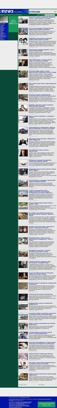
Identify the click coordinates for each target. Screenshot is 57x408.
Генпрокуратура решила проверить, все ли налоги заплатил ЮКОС (41, 50)
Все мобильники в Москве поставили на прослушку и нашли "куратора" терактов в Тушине (41, 214)
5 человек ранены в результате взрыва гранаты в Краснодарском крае (40, 333)
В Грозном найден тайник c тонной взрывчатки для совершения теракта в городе (42, 71)
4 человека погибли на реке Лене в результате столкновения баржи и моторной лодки (42, 314)
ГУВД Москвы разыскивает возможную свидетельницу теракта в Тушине (40, 39)
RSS (19, 404)
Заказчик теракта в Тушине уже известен (41, 353)
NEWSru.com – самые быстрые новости (17, 406)
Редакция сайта (19, 403)
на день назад (23, 384)
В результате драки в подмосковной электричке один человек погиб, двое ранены (42, 95)
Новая (13, 405)
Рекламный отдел (26, 403)
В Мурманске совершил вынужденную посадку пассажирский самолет (40, 161)
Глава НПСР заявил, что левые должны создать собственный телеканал (40, 60)
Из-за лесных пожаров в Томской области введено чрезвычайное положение (41, 29)
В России (34, 11)
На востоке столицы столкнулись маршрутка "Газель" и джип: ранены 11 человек (42, 17)
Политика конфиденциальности (15, 407)
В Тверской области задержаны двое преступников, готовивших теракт (40, 262)
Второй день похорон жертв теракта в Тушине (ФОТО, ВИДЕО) (42, 169)
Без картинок (26, 405)
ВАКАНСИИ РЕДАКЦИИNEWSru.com (46, 404)
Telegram (22, 404)
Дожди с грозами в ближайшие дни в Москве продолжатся (42, 324)
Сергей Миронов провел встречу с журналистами (39, 150)
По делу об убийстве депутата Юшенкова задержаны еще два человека (41, 273)
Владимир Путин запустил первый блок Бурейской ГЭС (40, 304)
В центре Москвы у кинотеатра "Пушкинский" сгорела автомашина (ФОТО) (42, 181)
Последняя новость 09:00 (24, 397)
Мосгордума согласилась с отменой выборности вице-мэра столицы (39, 251)
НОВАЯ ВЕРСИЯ (13, 22)
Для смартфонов (19, 405)
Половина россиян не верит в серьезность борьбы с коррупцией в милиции (41, 227)
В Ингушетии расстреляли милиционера (41, 294)
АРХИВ (38, 14)
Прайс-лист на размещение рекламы (24, 401)
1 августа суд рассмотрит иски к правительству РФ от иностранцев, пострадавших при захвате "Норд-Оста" (40, 191)
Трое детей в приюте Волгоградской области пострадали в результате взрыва (42, 363)
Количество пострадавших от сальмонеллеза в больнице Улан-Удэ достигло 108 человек (42, 343)
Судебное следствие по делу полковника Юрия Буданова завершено (41, 105)
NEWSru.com (2, 14)
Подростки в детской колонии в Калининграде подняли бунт (42, 374)
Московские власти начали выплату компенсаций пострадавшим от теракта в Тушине (41, 239)
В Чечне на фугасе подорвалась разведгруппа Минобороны (42, 283)
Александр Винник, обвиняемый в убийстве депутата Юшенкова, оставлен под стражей (42, 128)
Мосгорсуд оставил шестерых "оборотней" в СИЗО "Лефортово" (42, 139)
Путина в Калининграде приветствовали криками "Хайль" (41, 203)
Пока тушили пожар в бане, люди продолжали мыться (42, 84)
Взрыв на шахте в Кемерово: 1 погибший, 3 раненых (41, 117)
